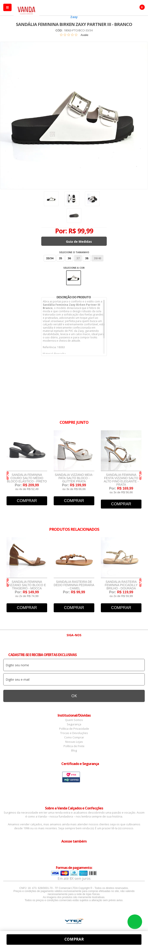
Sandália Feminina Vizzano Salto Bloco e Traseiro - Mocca (27, 585)
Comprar (27, 501)
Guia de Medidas (79, 241)
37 (77, 258)
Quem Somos (74, 720)
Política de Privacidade (74, 729)
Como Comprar (74, 737)
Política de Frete (74, 746)
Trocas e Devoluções (74, 733)
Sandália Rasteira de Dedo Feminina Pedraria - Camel (74, 585)
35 (60, 258)
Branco (74, 278)
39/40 (97, 258)
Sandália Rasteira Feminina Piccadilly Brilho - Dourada (121, 585)
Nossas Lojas (74, 742)
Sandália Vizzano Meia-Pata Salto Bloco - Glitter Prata (74, 478)
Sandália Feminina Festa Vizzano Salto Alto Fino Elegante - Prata (121, 479)
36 (69, 258)
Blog (74, 750)
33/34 (49, 258)
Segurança (74, 724)
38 (86, 258)
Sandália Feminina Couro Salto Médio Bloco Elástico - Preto (27, 478)
